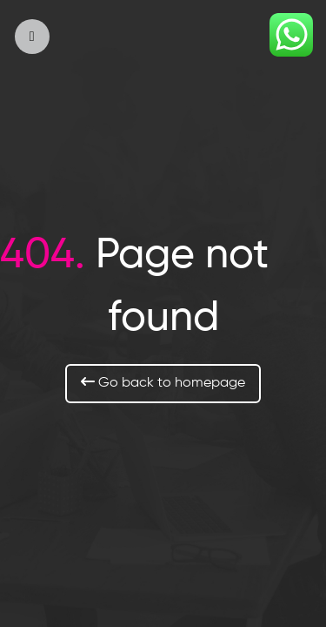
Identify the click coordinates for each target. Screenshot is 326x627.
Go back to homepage (163, 382)
